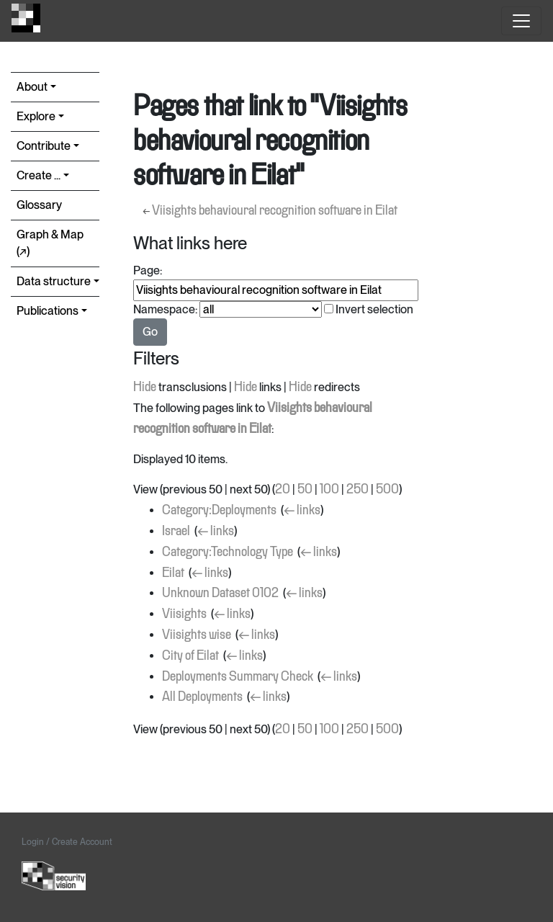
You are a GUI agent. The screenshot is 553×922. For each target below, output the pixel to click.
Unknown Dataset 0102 (220, 593)
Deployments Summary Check (237, 677)
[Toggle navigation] (521, 20)
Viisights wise (196, 635)
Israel (176, 531)
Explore (36, 116)
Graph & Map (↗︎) (50, 243)
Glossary (39, 205)
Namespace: (165, 309)
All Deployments (202, 697)
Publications (47, 311)
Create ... (38, 175)
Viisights (184, 614)
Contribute (44, 146)
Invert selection (374, 309)
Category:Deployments (219, 510)
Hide (144, 387)
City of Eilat (190, 656)
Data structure (54, 281)
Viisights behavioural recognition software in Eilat (274, 211)
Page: (147, 270)
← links (302, 510)
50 (305, 489)
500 (387, 489)
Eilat (173, 573)
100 (329, 489)
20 (282, 489)
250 (357, 489)
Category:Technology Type (227, 552)
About (32, 87)
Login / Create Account (67, 842)
